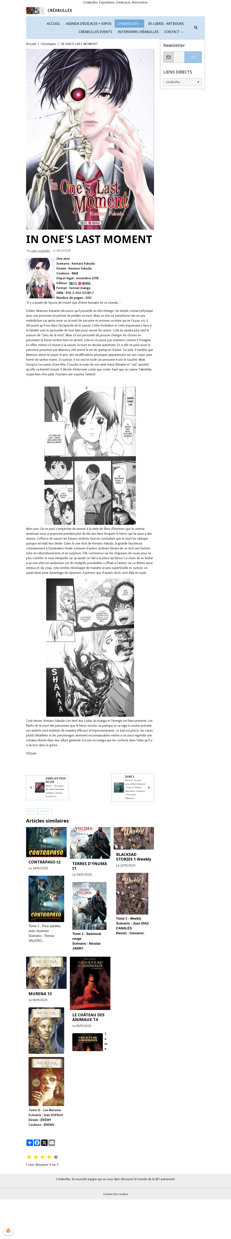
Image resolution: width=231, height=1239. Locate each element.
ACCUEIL (53, 69)
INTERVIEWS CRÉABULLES (137, 78)
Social (31, 868)
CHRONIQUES (127, 69)
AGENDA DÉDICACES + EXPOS (88, 69)
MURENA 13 (40, 1051)
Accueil (31, 90)
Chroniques (48, 90)
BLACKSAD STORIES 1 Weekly (133, 914)
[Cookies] (8, 1230)
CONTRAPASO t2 (44, 919)
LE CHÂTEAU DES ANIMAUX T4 (88, 1074)
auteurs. (45, 868)
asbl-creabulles (40, 296)
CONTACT (171, 78)
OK (193, 103)
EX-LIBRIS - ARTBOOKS (165, 69)
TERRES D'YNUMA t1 (89, 923)
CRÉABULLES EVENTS (95, 78)
